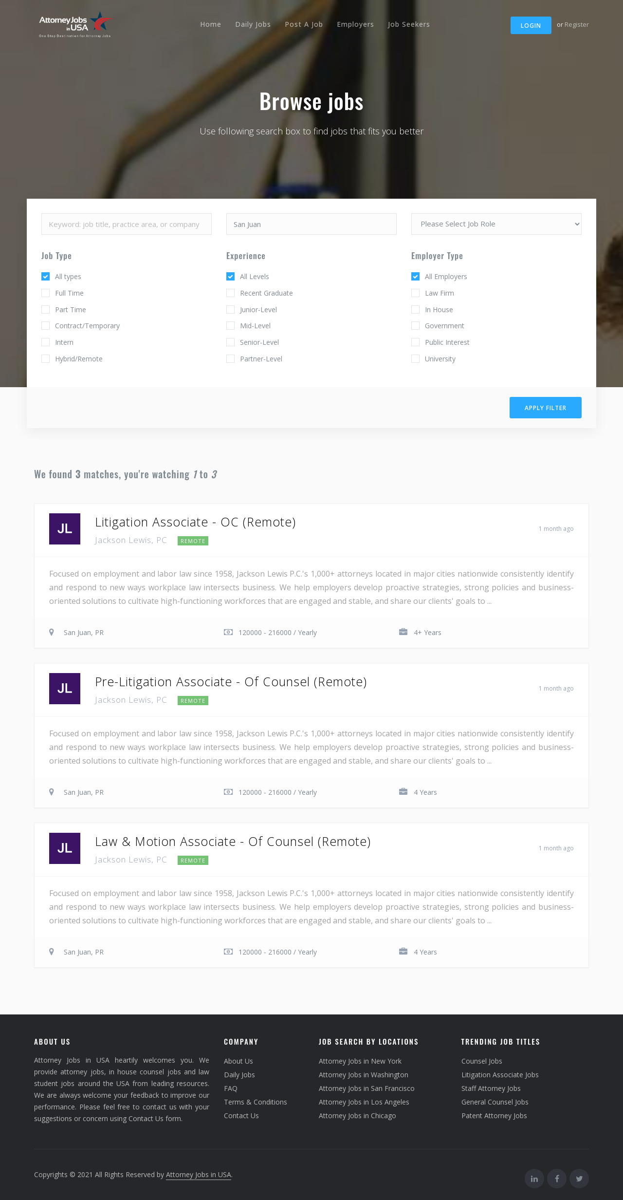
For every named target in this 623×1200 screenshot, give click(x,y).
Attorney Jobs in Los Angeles (364, 1101)
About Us (238, 1061)
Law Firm (439, 293)
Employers (355, 24)
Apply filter (546, 408)
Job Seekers (409, 24)
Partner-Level (261, 358)
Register (577, 24)
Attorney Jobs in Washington (363, 1074)
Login (531, 25)
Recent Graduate (266, 293)
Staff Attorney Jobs (491, 1088)
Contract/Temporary (87, 325)
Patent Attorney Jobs (494, 1115)
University (440, 358)
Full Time (69, 293)
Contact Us (241, 1115)
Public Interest (447, 342)
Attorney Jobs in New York (360, 1061)
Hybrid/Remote (79, 358)
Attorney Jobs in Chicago (357, 1115)
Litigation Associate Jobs (500, 1074)
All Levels (254, 276)
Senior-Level (259, 342)
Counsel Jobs (481, 1061)
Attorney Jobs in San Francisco (367, 1088)
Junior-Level (258, 309)
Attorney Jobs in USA (198, 1174)
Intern (64, 342)
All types (68, 276)
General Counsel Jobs (495, 1101)
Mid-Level (255, 325)
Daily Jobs (253, 24)
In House (439, 309)
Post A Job (304, 24)
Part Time (70, 309)
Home (210, 24)
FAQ (231, 1088)
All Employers (446, 276)
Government (444, 325)
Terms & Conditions (255, 1101)
